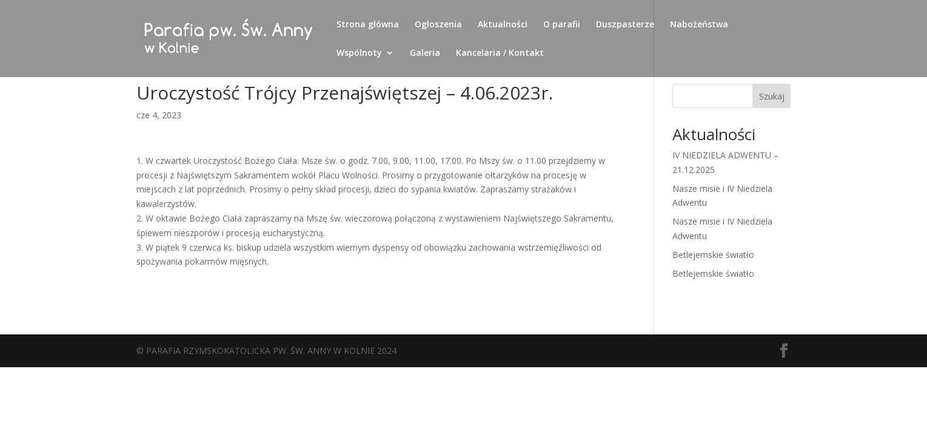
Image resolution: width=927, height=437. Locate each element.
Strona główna (367, 25)
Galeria (425, 53)
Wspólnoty (359, 53)
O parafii (561, 25)
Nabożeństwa (699, 25)
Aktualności (502, 25)
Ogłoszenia (438, 25)
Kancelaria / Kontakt (500, 53)
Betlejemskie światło (713, 254)
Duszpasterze (625, 25)
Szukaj (772, 96)
